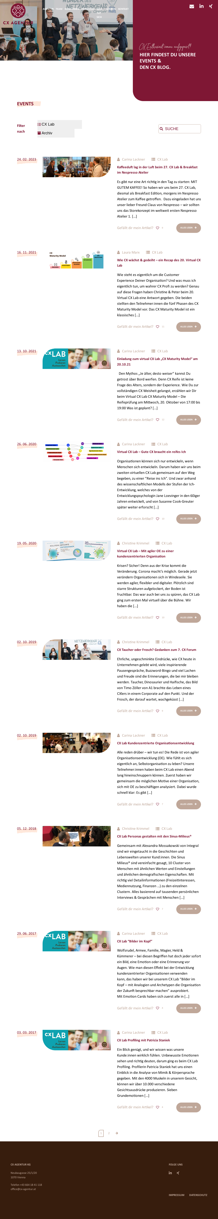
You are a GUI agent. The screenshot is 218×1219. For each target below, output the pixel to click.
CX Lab (162, 160)
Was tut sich (99, 13)
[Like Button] (157, 228)
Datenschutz (198, 1195)
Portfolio (88, 9)
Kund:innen (72, 9)
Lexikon (111, 9)
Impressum (176, 1195)
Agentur (48, 9)
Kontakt (123, 9)
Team (59, 9)
